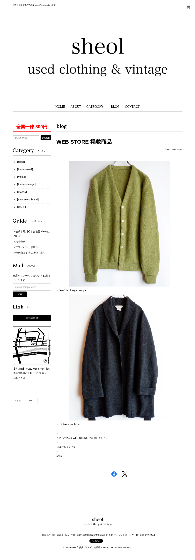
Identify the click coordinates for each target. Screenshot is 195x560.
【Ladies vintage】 (26, 184)
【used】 (21, 161)
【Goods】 (22, 192)
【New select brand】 (28, 199)
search (46, 137)
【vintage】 (22, 176)
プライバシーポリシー (27, 247)
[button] (96, 106)
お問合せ (20, 241)
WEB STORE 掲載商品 (84, 142)
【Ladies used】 (25, 169)
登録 (19, 294)
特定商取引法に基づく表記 (30, 252)
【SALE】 (21, 207)
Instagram (32, 318)
